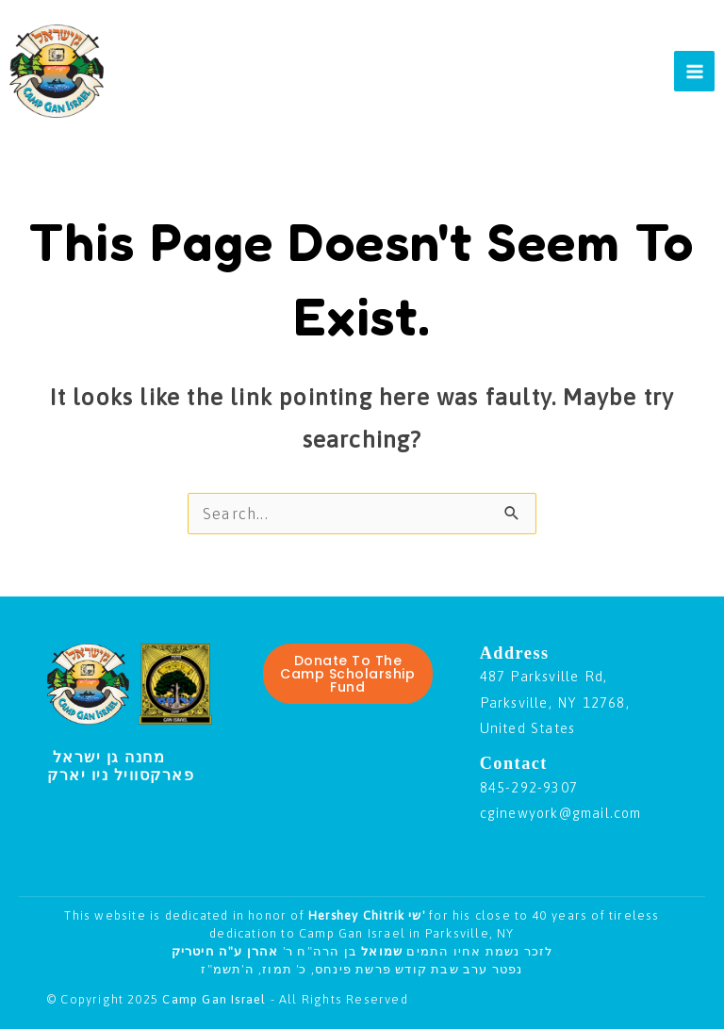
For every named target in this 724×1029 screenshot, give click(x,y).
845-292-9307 (529, 787)
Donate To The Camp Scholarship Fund (347, 673)
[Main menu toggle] (694, 71)
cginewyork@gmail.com (561, 813)
